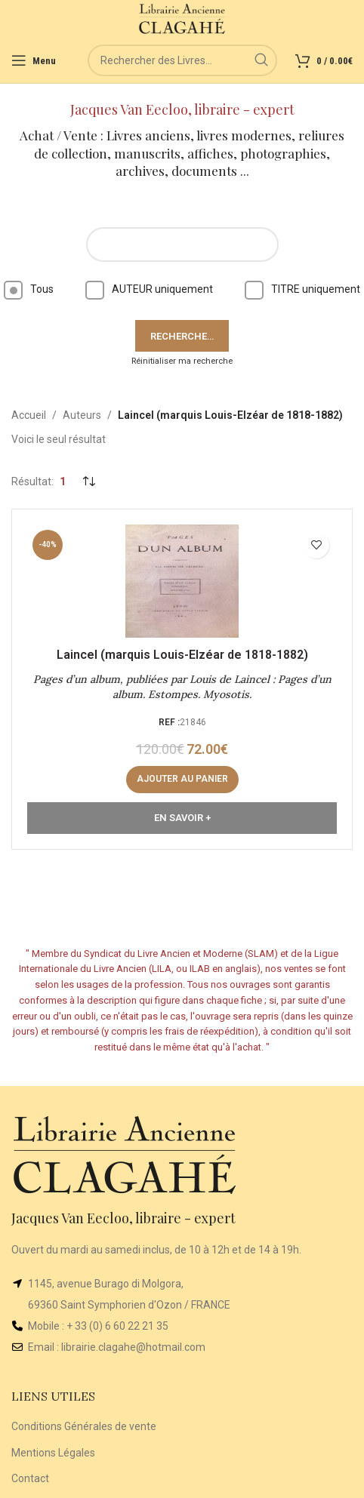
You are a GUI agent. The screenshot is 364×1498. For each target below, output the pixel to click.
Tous (29, 289)
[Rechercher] (182, 60)
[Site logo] (182, 18)
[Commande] (88, 482)
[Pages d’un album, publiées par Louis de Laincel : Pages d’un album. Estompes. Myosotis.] (182, 581)
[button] (182, 779)
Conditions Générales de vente (83, 1426)
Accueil (28, 415)
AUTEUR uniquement (149, 289)
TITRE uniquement (302, 289)
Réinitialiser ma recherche (182, 361)
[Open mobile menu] (33, 60)
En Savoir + (182, 817)
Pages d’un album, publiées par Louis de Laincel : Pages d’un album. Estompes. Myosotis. (182, 686)
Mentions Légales (53, 1453)
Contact (30, 1478)
